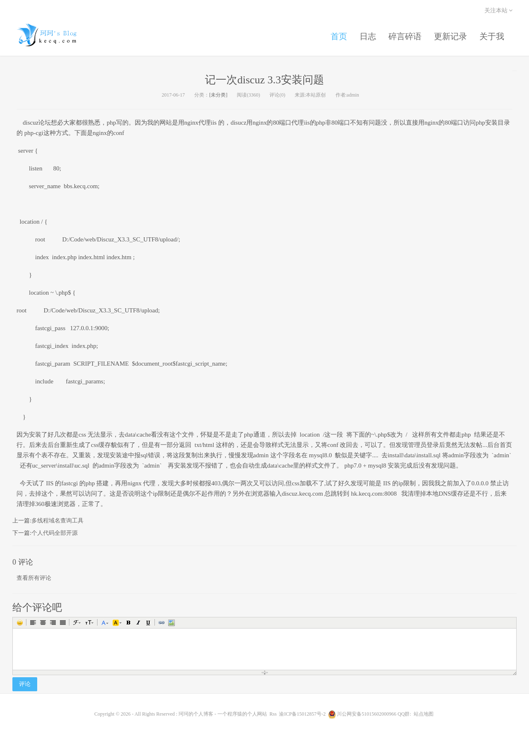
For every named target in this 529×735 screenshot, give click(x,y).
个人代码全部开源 (54, 533)
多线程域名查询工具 (57, 521)
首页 (339, 36)
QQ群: (404, 714)
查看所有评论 (34, 578)
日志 (368, 36)
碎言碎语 (405, 36)
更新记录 (450, 36)
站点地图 (424, 714)
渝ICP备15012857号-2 (302, 714)
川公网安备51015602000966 (366, 714)
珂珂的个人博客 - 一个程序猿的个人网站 (54, 35)
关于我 (491, 36)
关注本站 (498, 10)
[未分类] (218, 95)
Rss (272, 714)
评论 (25, 684)
